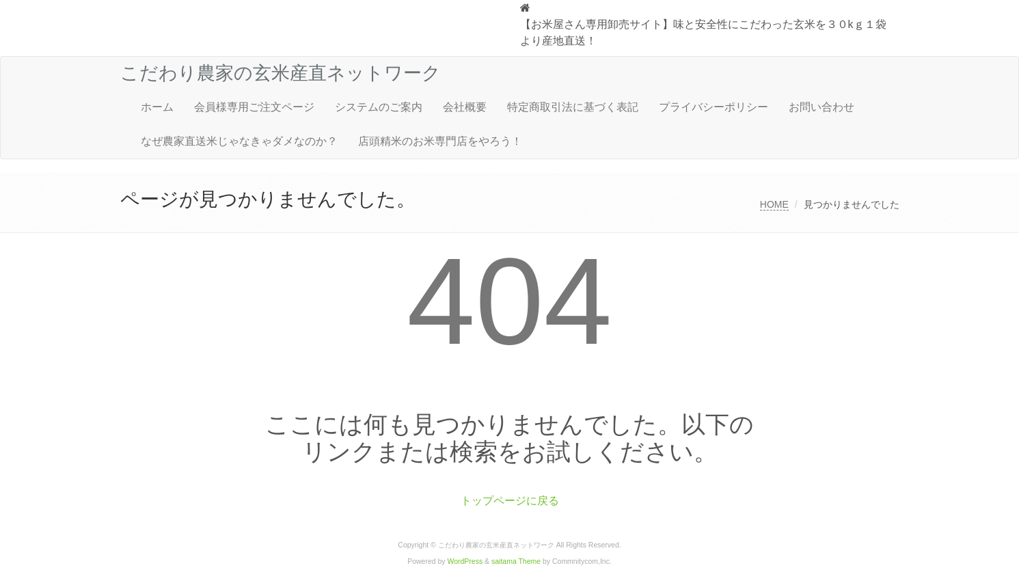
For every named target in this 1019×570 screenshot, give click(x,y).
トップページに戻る (510, 500)
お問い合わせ (821, 107)
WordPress (465, 561)
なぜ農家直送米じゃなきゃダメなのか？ (239, 141)
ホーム (157, 107)
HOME (774, 204)
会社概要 (465, 107)
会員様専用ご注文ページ (254, 107)
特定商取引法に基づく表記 (572, 107)
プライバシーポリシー (713, 107)
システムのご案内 (378, 107)
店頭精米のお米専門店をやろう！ (440, 141)
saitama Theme (516, 561)
